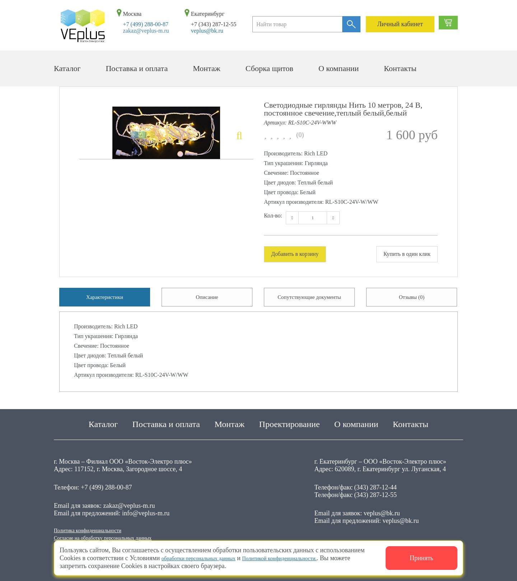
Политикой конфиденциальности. (306, 558)
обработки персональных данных (207, 558)
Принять (421, 558)
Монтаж (206, 68)
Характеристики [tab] (105, 300)
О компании (338, 68)
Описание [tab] (207, 300)
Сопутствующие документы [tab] (309, 300)
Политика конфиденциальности (97, 527)
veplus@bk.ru (207, 31)
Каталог (67, 68)
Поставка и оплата (137, 68)
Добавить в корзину (300, 254)
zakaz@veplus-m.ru (146, 31)
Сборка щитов (269, 68)
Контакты (400, 68)
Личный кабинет (400, 24)
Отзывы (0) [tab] (411, 300)
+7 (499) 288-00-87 (145, 24)
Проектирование (289, 420)
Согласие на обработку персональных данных (117, 537)
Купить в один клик (401, 254)
